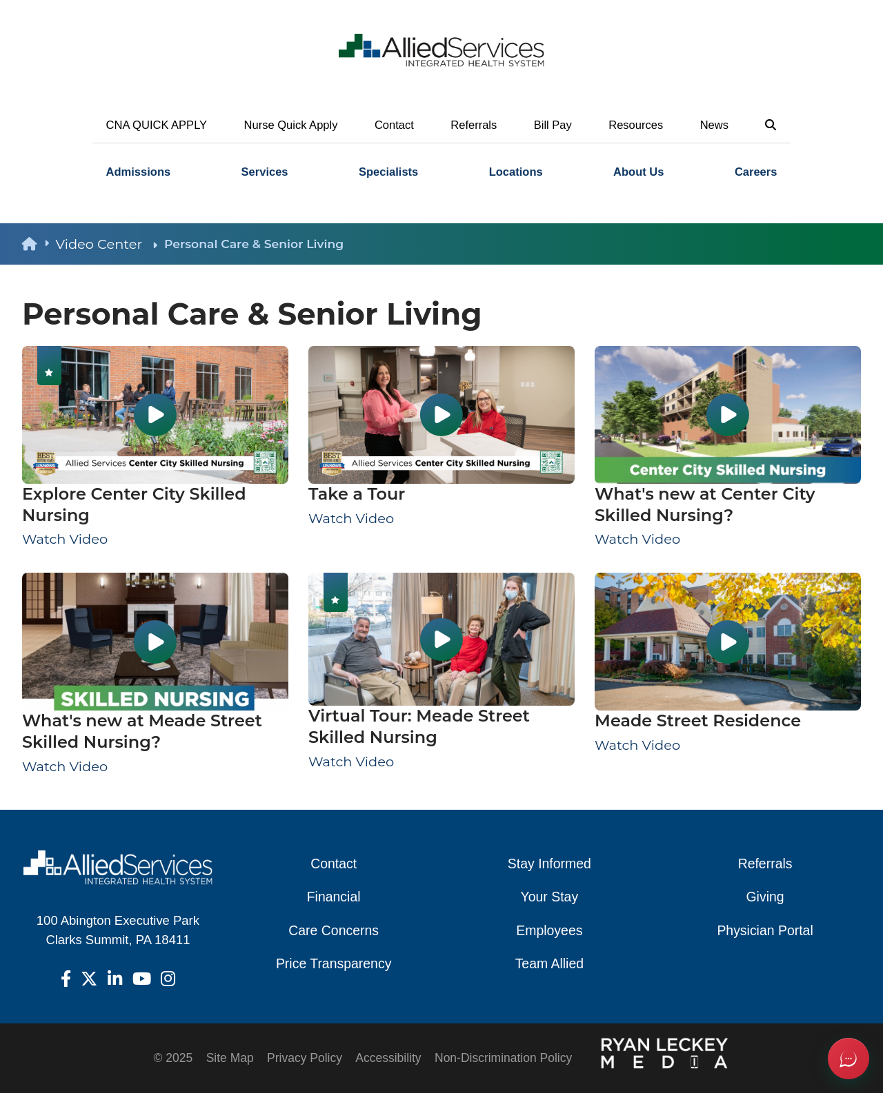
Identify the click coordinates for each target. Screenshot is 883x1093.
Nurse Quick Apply (291, 125)
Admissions (138, 171)
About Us (638, 171)
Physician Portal (765, 930)
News (714, 125)
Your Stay (550, 896)
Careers (756, 171)
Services (264, 171)
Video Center (106, 244)
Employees (549, 930)
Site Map (230, 1058)
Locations (516, 171)
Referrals (473, 125)
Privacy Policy (304, 1058)
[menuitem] (138, 172)
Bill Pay (553, 125)
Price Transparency (333, 963)
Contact (394, 125)
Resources (635, 125)
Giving (765, 896)
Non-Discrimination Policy (503, 1058)
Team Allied (549, 963)
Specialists (388, 171)
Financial (334, 896)
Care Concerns (333, 930)
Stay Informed (549, 863)
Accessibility (388, 1058)
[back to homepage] (38, 243)
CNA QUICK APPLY (157, 125)
